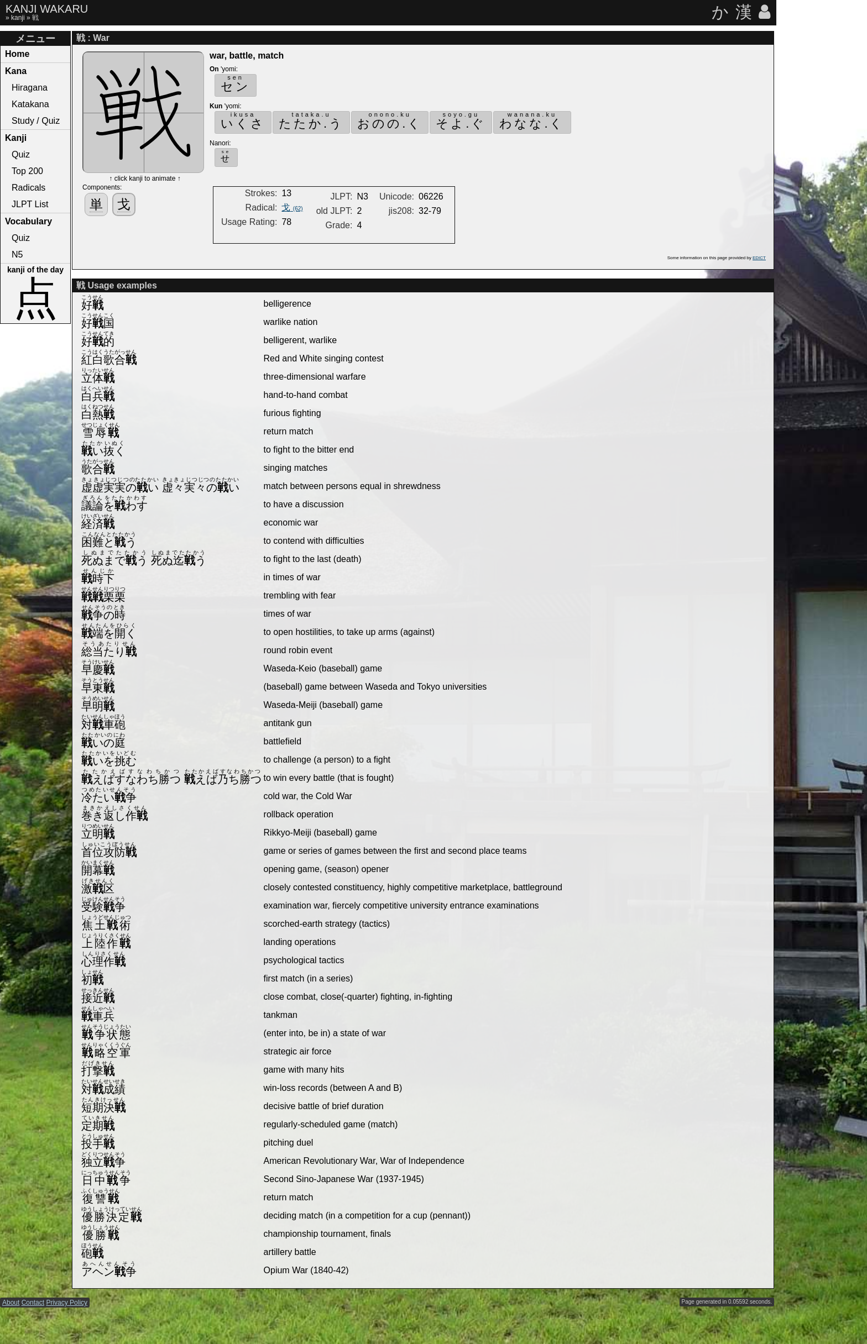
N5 (17, 254)
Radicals (28, 187)
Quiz (21, 154)
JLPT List (30, 204)
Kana (16, 71)
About (10, 1302)
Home (17, 54)
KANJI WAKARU (47, 9)
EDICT (759, 257)
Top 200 (27, 171)
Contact (33, 1302)
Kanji (16, 138)
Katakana (30, 104)
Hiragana (30, 87)
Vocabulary (28, 221)
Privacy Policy (66, 1302)
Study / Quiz (36, 120)
